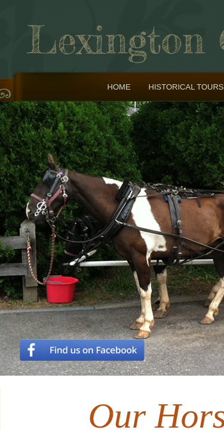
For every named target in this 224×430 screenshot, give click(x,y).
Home (119, 86)
